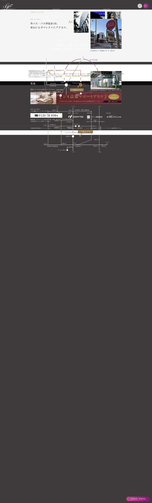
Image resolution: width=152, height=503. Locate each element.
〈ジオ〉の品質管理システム (113, 496)
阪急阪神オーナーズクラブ (75, 496)
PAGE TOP (76, 451)
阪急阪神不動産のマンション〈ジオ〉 (41, 496)
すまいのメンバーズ (60, 496)
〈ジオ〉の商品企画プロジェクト (93, 496)
